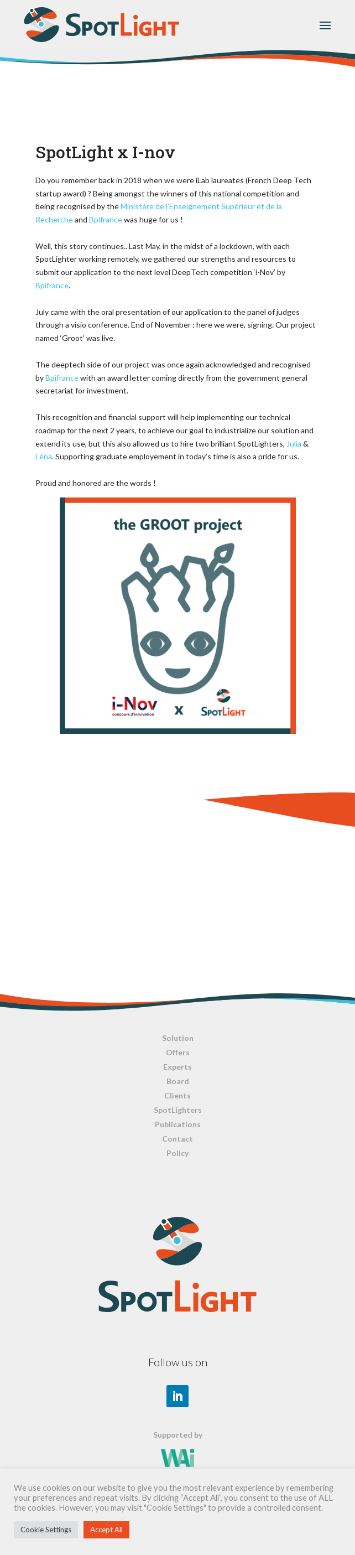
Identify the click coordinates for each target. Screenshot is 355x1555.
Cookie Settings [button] (45, 1529)
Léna (43, 456)
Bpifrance (105, 219)
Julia (293, 443)
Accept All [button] (106, 1529)
